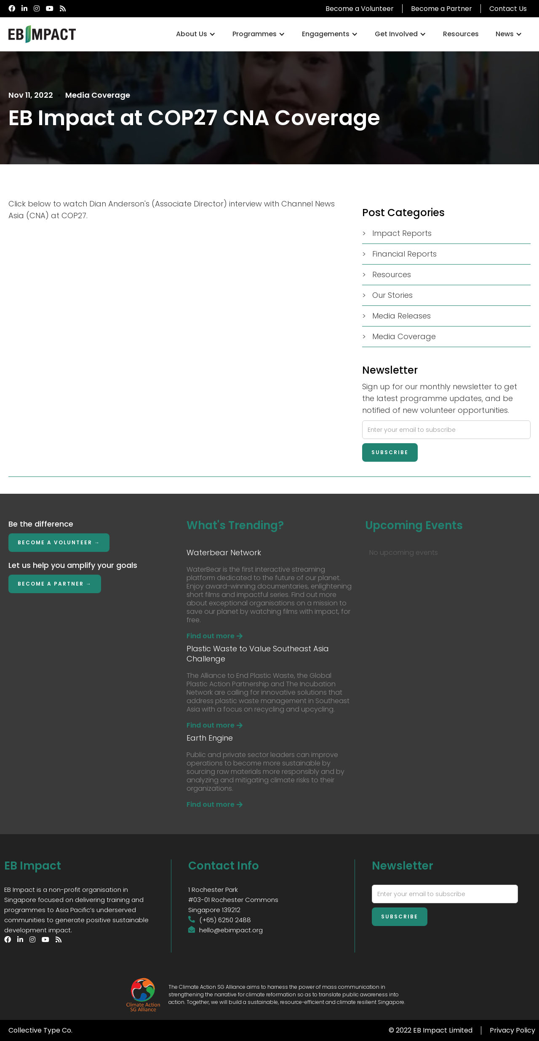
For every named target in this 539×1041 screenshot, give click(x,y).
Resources (461, 34)
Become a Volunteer (360, 8)
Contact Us (508, 8)
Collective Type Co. (40, 1030)
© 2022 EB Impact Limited (430, 1030)
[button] (196, 34)
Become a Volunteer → (59, 542)
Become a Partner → (55, 583)
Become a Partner (441, 8)
